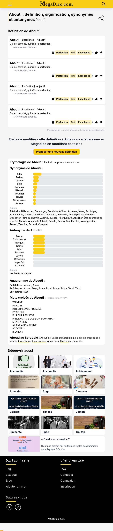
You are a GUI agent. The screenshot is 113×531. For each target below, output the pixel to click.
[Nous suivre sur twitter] (9, 506)
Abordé (23, 221)
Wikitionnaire (98, 130)
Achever (72, 211)
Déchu (61, 221)
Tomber (19, 180)
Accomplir (74, 214)
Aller (19, 174)
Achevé (33, 224)
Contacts (66, 474)
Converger (40, 211)
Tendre (19, 196)
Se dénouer (87, 214)
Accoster (62, 214)
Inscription (67, 485)
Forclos (75, 221)
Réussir (19, 190)
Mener (28, 214)
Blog (9, 479)
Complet (43, 224)
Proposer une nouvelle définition (56, 151)
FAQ (63, 468)
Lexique (11, 474)
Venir (81, 211)
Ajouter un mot (16, 485)
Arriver (19, 177)
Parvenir (19, 187)
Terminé (22, 224)
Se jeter (19, 203)
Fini (68, 221)
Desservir (38, 214)
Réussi (13, 224)
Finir (19, 183)
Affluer (63, 211)
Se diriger (91, 211)
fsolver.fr (62, 297)
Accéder (78, 217)
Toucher (19, 193)
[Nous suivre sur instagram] (18, 506)
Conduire (53, 211)
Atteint (43, 221)
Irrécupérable (88, 221)
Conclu (52, 221)
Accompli (33, 221)
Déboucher (27, 211)
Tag (8, 468)
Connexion (67, 479)
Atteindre (15, 211)
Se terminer (19, 200)
